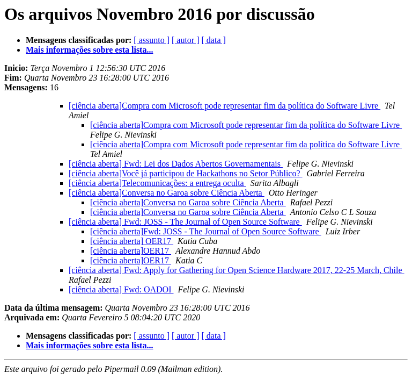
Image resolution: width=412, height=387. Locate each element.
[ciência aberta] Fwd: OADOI (121, 289)
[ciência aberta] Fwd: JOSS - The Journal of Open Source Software (185, 221)
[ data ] (214, 40)
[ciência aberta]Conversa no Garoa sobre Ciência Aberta (166, 192)
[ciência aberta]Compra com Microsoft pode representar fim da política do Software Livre (224, 105)
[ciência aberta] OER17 (131, 241)
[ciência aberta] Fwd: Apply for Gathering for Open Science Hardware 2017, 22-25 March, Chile (236, 270)
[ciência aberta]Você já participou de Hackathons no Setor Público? (186, 173)
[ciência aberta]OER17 (130, 250)
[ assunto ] (152, 40)
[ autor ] (186, 40)
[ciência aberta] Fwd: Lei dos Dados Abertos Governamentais (176, 163)
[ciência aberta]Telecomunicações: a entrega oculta (157, 183)
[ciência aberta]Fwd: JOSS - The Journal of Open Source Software (205, 231)
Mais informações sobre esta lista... (89, 49)
